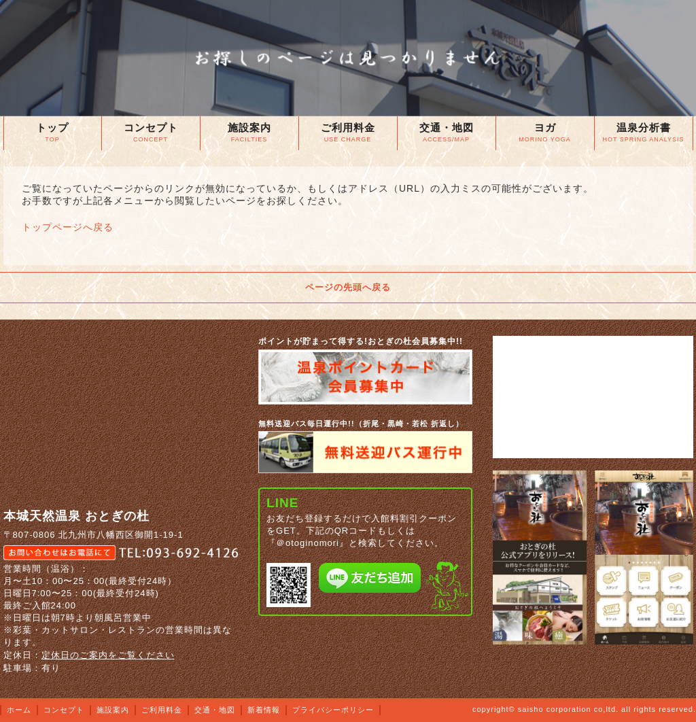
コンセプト (64, 710)
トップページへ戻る (68, 227)
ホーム (19, 710)
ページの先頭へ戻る (348, 287)
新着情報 (263, 710)
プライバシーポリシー (333, 710)
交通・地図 (214, 710)
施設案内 (113, 710)
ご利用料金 (161, 710)
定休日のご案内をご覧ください (108, 655)
